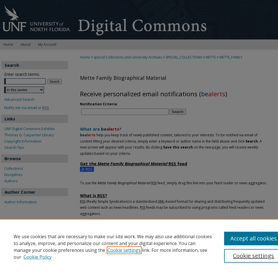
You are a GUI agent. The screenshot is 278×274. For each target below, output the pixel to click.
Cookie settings (124, 250)
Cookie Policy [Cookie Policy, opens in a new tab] (38, 257)
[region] (139, 246)
